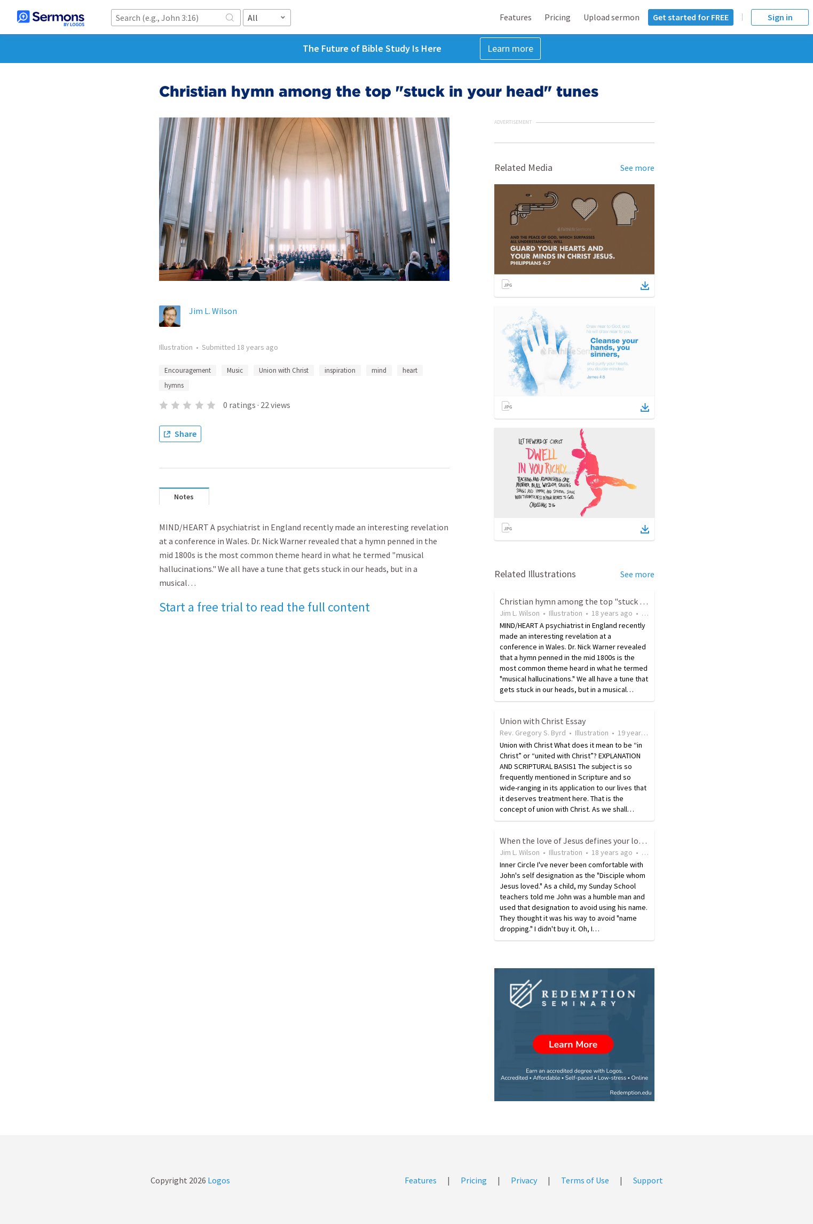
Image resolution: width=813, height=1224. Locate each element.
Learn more (510, 48)
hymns (174, 385)
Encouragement (187, 370)
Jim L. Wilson (213, 310)
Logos (218, 1180)
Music (235, 370)
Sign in (780, 17)
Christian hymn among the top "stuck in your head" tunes (604, 601)
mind (379, 370)
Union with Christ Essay (543, 721)
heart (409, 370)
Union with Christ (284, 370)
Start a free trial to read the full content (264, 607)
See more (637, 167)
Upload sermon (611, 17)
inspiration (340, 370)
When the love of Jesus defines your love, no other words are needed (623, 840)
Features (516, 17)
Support (648, 1180)
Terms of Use (585, 1180)
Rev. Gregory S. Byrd (533, 732)
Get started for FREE (691, 17)
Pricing (557, 17)
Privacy (524, 1180)
